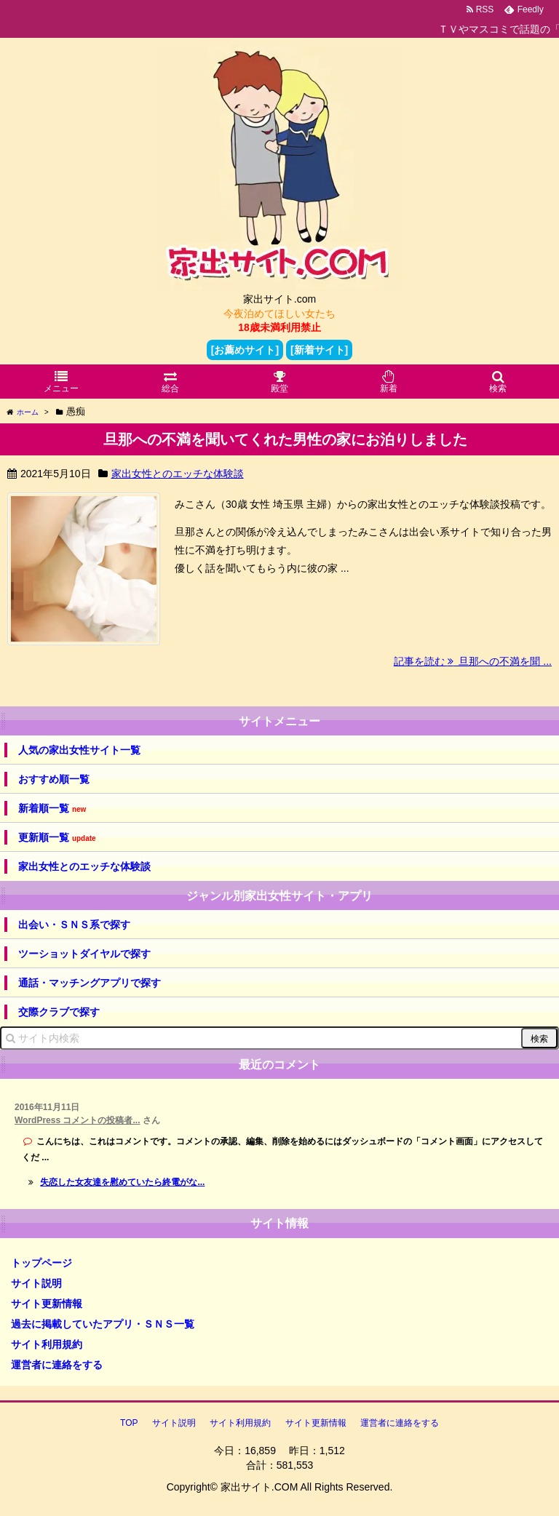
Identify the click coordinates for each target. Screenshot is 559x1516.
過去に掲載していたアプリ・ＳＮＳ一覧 (102, 1324)
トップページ (41, 1263)
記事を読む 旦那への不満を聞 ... (473, 661)
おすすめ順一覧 (54, 779)
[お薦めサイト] (245, 350)
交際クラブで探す (59, 1012)
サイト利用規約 (46, 1344)
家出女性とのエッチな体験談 (177, 473)
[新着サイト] (319, 350)
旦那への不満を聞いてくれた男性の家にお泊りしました (285, 439)
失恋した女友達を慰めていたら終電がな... (122, 1182)
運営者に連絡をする (57, 1365)
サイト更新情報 (46, 1303)
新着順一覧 (52, 808)
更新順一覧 (57, 837)
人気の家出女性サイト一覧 (79, 750)
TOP (129, 1423)
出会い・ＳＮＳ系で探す (74, 924)
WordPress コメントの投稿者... (77, 1120)
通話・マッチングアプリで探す (89, 983)
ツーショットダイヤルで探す (84, 954)
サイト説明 (36, 1283)
